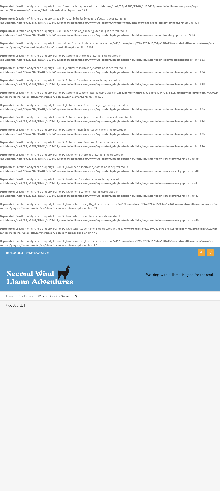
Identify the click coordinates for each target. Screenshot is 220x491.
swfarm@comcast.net (37, 252)
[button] (76, 296)
